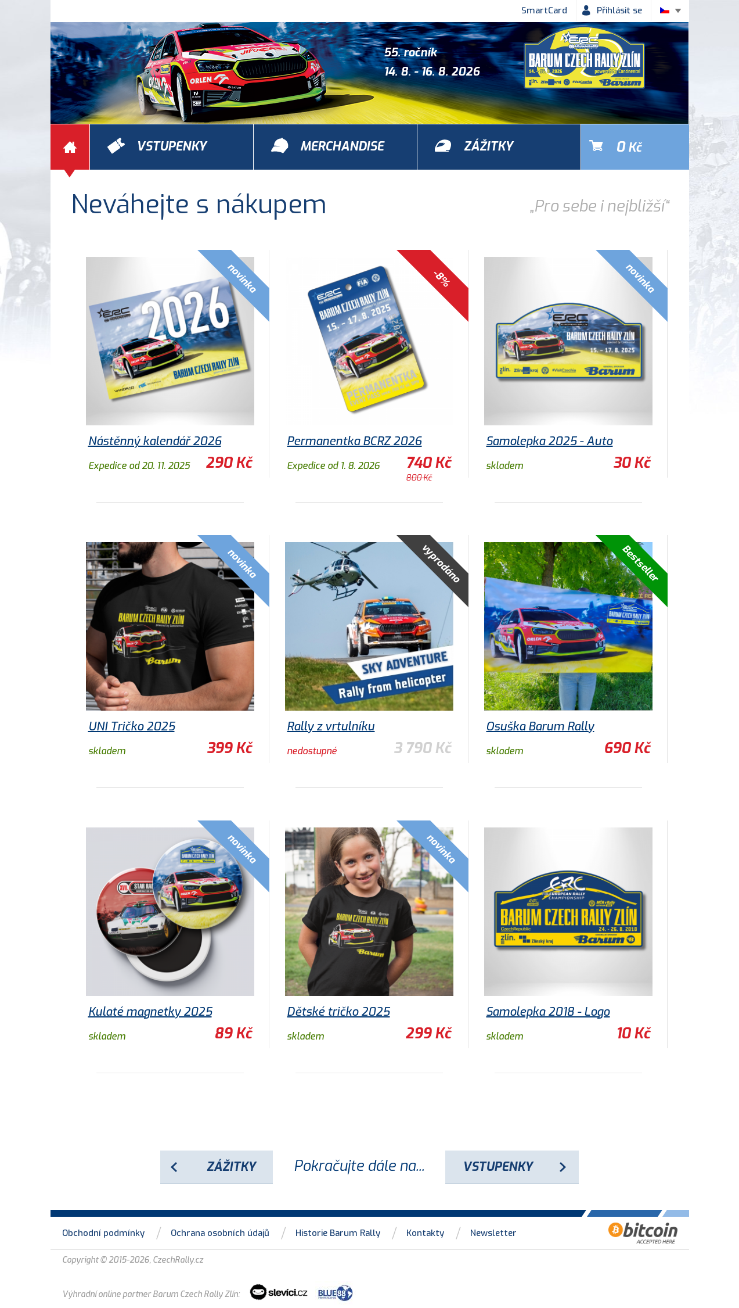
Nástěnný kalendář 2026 (154, 441)
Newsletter (493, 1233)
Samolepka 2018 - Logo (548, 1012)
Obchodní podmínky (103, 1233)
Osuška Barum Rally (540, 726)
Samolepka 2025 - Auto (549, 441)
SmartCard (544, 10)
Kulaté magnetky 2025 (150, 1012)
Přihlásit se (619, 10)
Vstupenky (497, 1167)
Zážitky (231, 1167)
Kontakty (425, 1233)
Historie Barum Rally (337, 1233)
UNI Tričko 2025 (131, 726)
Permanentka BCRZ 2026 (354, 441)
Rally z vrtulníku (330, 726)
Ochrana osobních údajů (220, 1233)
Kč (628, 147)
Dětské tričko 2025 (338, 1012)
